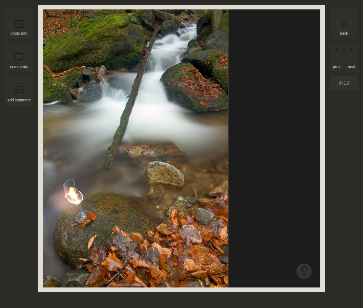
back (344, 33)
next (351, 67)
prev (336, 67)
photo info (19, 33)
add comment (19, 100)
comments (19, 61)
